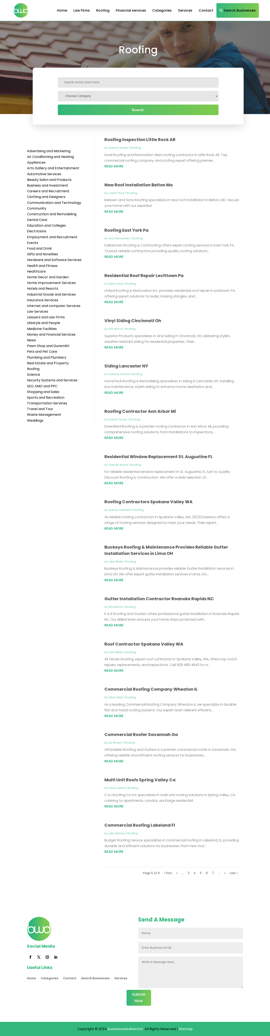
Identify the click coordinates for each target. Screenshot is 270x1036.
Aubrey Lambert (120, 510)
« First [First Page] (168, 873)
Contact (206, 10)
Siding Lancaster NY (126, 366)
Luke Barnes (117, 833)
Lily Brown (115, 743)
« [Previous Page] (176, 873)
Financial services (131, 10)
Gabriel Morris (118, 465)
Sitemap (186, 1029)
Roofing (102, 10)
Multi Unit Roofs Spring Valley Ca (140, 780)
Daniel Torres (118, 419)
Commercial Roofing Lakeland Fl (139, 825)
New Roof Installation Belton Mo (138, 185)
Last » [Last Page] (234, 873)
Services (185, 10)
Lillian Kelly (116, 697)
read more (113, 166)
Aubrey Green (118, 148)
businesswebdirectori (125, 1029)
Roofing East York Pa (126, 230)
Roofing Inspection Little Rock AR (140, 140)
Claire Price (116, 193)
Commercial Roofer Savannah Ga (141, 734)
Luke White (116, 562)
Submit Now (139, 998)
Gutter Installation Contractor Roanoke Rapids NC (159, 599)
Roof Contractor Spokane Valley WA (143, 644)
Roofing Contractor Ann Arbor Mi (140, 411)
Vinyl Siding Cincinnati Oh (132, 321)
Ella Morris (116, 329)
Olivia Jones (117, 788)
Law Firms (81, 10)
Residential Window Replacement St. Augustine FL (158, 457)
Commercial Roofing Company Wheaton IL (151, 689)
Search (138, 110)
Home (62, 10)
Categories (162, 10)
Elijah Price (116, 284)
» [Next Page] (224, 873)
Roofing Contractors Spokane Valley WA (148, 502)
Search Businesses (240, 10)
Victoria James (119, 374)
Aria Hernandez (119, 238)
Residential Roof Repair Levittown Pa (144, 276)
